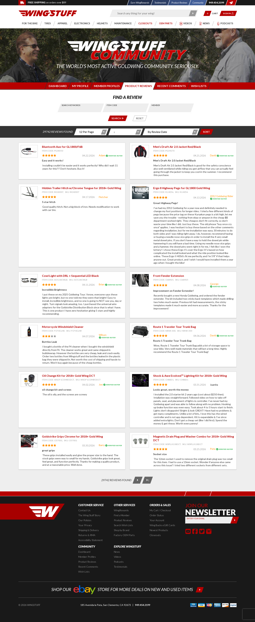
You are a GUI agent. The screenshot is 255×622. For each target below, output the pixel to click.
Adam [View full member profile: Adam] (102, 155)
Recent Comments (88, 566)
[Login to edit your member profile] (80, 85)
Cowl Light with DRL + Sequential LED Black (70, 275)
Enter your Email (196, 518)
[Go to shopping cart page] (216, 13)
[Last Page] (147, 480)
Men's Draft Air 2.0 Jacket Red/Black (177, 146)
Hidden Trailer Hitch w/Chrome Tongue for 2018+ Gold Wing (81, 188)
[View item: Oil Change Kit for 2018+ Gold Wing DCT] (29, 380)
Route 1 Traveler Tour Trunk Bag (174, 326)
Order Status (157, 515)
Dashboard (84, 551)
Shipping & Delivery (88, 530)
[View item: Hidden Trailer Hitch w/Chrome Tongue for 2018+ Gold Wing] (29, 192)
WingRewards (121, 510)
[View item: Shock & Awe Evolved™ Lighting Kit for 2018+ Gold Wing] (140, 380)
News (117, 551)
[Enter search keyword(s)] (151, 13)
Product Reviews (123, 520)
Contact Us (84, 510)
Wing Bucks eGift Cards (162, 525)
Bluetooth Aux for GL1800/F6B (62, 146)
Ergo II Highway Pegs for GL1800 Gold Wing (181, 188)
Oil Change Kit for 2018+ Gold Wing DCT (68, 375)
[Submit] (234, 520)
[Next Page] (138, 480)
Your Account (157, 520)
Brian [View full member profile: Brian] (101, 284)
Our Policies (84, 520)
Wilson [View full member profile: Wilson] (102, 334)
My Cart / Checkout (160, 510)
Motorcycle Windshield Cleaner (63, 326)
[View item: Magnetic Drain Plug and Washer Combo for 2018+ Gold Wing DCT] (140, 441)
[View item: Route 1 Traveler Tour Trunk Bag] (140, 331)
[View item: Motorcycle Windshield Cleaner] (29, 331)
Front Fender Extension (168, 275)
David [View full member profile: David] (213, 155)
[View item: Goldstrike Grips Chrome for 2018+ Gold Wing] (29, 441)
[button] (207, 13)
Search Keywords (71, 105)
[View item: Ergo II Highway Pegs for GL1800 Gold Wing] (140, 192)
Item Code (112, 105)
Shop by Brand (121, 530)
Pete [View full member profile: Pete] (213, 448)
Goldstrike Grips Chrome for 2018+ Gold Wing (72, 436)
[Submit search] (193, 13)
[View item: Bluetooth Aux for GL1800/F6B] (29, 151)
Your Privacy (85, 525)
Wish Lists (84, 571)
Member (156, 105)
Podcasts (119, 561)
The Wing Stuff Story (89, 515)
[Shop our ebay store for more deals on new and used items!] (127, 589)
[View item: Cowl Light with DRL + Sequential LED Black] (29, 280)
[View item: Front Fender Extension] (140, 280)
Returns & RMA (86, 535)
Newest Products (159, 530)
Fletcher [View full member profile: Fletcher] (103, 196)
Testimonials (120, 566)
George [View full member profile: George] (214, 283)
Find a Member (122, 515)
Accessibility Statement (90, 540)
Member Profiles (87, 556)
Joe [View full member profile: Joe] (101, 384)
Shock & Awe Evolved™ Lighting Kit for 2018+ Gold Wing (190, 375)
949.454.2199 (142, 604)
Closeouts (155, 535)
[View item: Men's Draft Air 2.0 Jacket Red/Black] (140, 151)
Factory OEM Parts (124, 535)
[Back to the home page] (47, 13)
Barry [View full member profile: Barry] (102, 445)
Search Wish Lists (123, 525)
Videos (117, 556)
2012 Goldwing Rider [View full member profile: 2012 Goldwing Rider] (221, 196)
